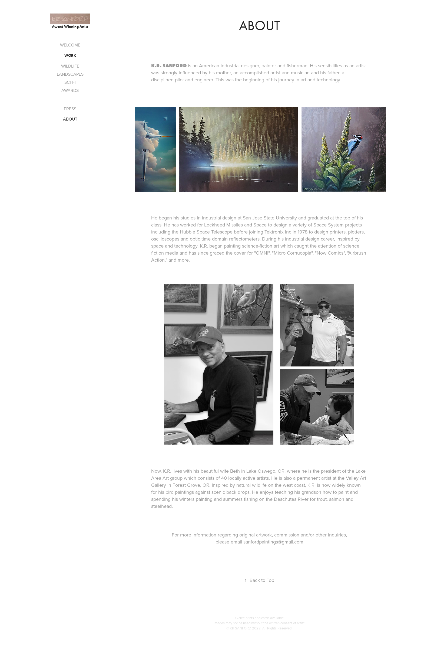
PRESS (70, 109)
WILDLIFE (70, 66)
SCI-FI (70, 82)
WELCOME (70, 45)
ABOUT (70, 119)
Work (70, 55)
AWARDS (70, 90)
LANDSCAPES (70, 74)
